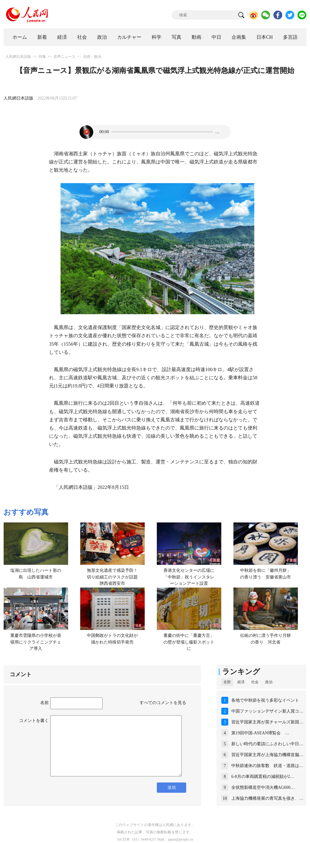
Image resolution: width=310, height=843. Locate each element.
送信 (171, 787)
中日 (216, 37)
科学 (156, 37)
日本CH (264, 37)
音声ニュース (64, 56)
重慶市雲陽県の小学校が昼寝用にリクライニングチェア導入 (35, 642)
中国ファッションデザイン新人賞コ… (267, 711)
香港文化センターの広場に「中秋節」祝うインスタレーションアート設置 (188, 577)
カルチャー (129, 37)
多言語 (290, 37)
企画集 (239, 37)
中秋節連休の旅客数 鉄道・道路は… (267, 765)
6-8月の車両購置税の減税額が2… (262, 776)
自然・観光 (92, 56)
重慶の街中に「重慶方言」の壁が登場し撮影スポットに (188, 642)
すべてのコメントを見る (163, 702)
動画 (196, 37)
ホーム (19, 37)
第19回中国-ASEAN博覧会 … (260, 733)
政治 (102, 37)
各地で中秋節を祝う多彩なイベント (265, 700)
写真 (176, 37)
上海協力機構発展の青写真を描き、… (267, 798)
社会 (82, 37)
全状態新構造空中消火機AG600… (263, 787)
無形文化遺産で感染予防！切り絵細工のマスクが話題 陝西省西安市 (114, 577)
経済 (62, 37)
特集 (42, 56)
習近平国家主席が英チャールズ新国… (267, 722)
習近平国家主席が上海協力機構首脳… (267, 754)
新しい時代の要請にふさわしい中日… (267, 744)
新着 (42, 37)
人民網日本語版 (18, 56)
